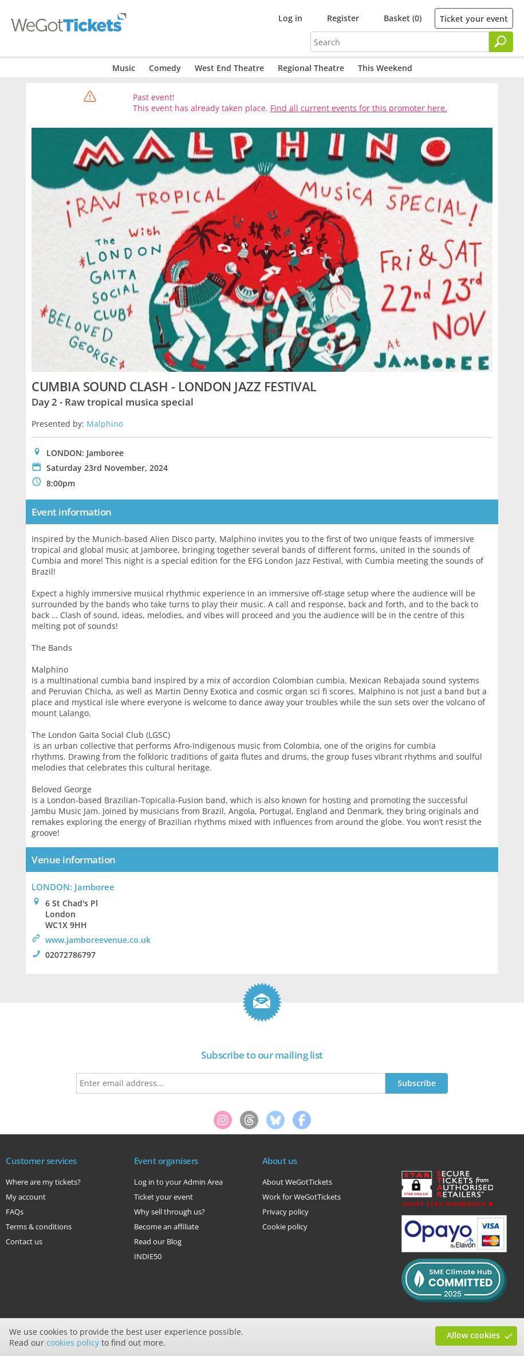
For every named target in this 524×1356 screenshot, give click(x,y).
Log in (290, 18)
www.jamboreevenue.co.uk (98, 939)
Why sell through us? (169, 1211)
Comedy (165, 67)
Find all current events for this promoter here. (358, 108)
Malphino (104, 423)
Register (343, 18)
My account (26, 1197)
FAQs (14, 1211)
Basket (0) (402, 18)
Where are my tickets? (43, 1182)
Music (123, 67)
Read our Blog (158, 1241)
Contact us (24, 1241)
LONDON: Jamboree (73, 887)
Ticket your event (474, 18)
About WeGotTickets (297, 1182)
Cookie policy (285, 1226)
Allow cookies (473, 1335)
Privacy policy (285, 1211)
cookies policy (72, 1342)
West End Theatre (229, 67)
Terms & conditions (39, 1226)
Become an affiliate (166, 1226)
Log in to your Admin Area (178, 1182)
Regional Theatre (311, 67)
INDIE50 (147, 1256)
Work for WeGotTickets (301, 1197)
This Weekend (385, 67)
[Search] (501, 42)
